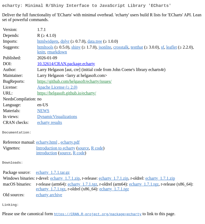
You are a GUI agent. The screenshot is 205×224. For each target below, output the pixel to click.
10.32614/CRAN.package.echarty (66, 64)
